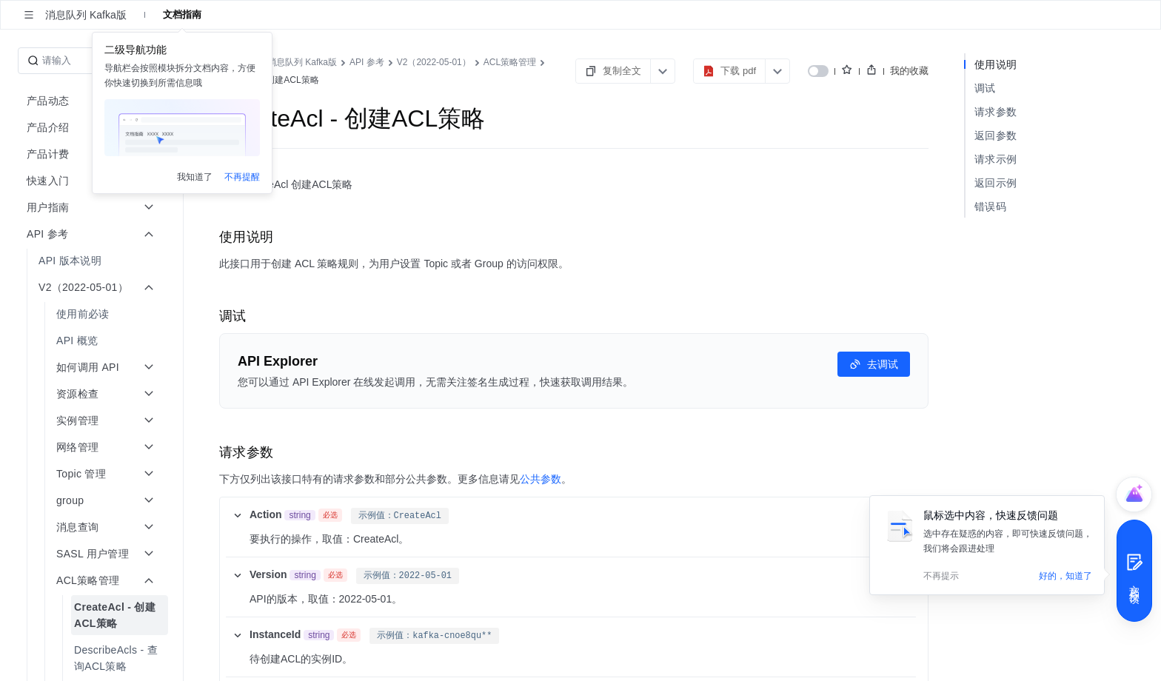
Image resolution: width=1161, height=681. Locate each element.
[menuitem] (93, 260)
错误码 (990, 206)
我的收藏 (909, 70)
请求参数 (995, 112)
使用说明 (995, 64)
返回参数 (995, 135)
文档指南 (182, 14)
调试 (985, 88)
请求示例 (995, 159)
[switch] (818, 71)
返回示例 (995, 183)
